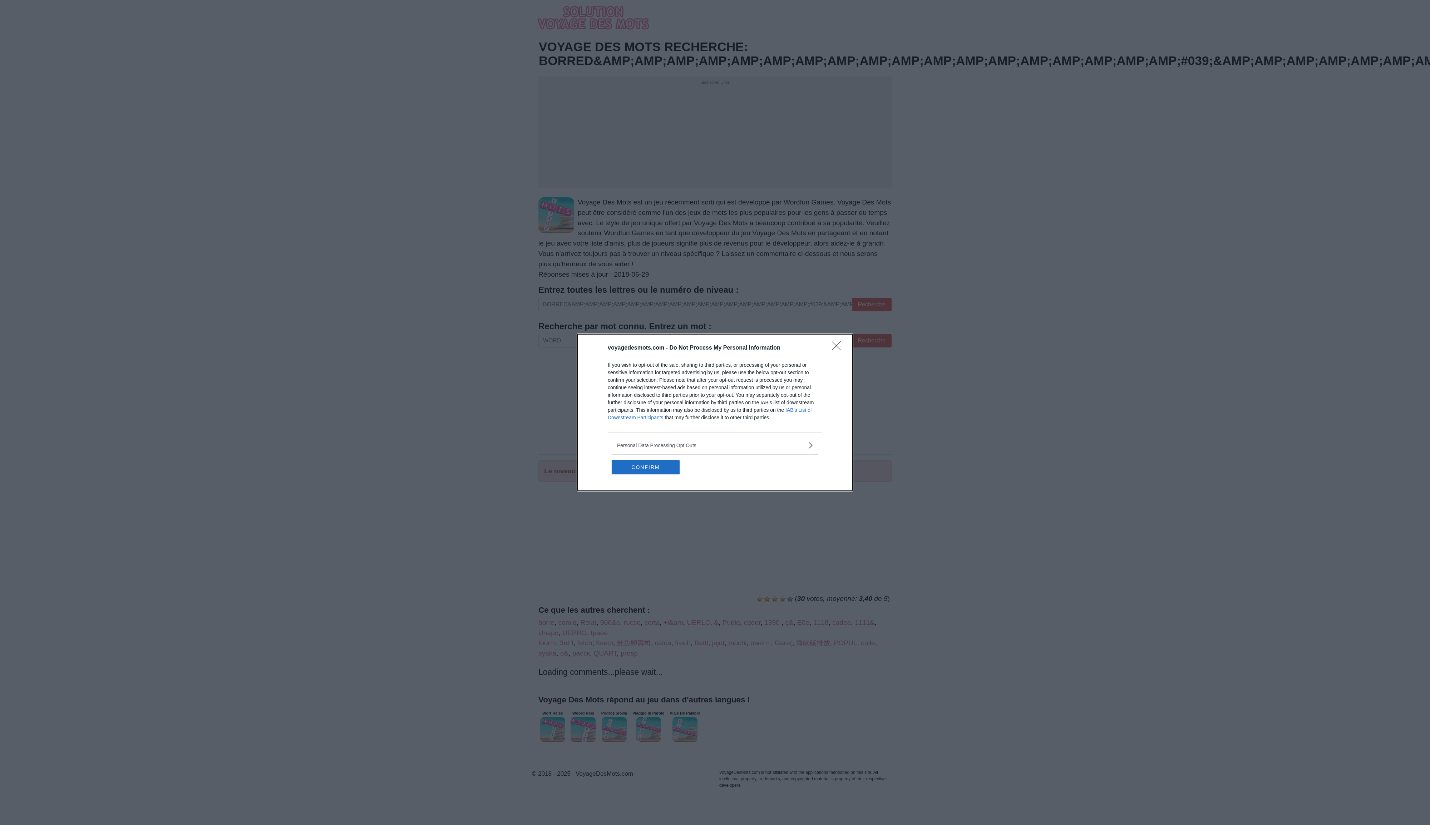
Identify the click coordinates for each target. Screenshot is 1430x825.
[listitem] (715, 445)
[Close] (838, 348)
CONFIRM (645, 467)
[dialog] (715, 412)
